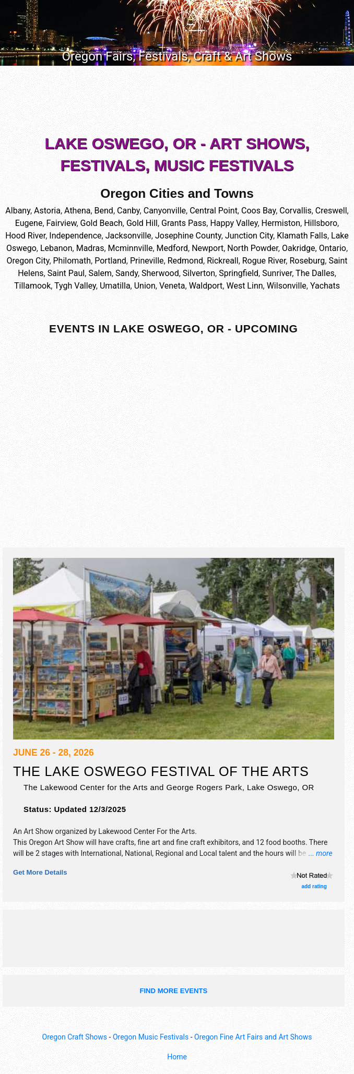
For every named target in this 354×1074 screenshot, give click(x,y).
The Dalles (315, 273)
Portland (110, 261)
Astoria (47, 211)
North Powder (252, 248)
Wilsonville (286, 286)
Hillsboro (320, 223)
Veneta (172, 286)
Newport (207, 248)
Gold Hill (142, 223)
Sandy (126, 273)
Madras (90, 248)
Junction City (249, 236)
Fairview (61, 223)
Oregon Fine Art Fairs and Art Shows (253, 1037)
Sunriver (277, 273)
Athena (77, 211)
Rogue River (264, 261)
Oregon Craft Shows (75, 1037)
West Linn (244, 286)
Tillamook (32, 286)
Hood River (25, 236)
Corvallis (295, 211)
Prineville (147, 261)
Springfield (238, 273)
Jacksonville (128, 236)
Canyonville (165, 211)
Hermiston (281, 223)
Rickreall (222, 261)
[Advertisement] (177, 102)
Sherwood (160, 273)
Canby (128, 211)
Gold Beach (101, 223)
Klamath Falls (302, 236)
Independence (75, 236)
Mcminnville (130, 248)
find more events (173, 991)
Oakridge (298, 248)
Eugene (29, 223)
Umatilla (115, 286)
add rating (313, 886)
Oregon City (27, 261)
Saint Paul (66, 273)
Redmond (185, 261)
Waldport (206, 286)
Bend (104, 211)
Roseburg (307, 261)
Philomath (72, 261)
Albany (17, 211)
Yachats (325, 286)
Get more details (40, 872)
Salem (100, 273)
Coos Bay (258, 211)
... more (321, 853)
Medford (172, 248)
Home (177, 1057)
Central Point (214, 211)
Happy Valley (233, 223)
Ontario (332, 248)
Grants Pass (183, 223)
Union (145, 286)
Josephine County (188, 236)
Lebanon (56, 248)
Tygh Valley (75, 286)
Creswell (331, 211)
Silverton (199, 273)
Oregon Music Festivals (150, 1037)
